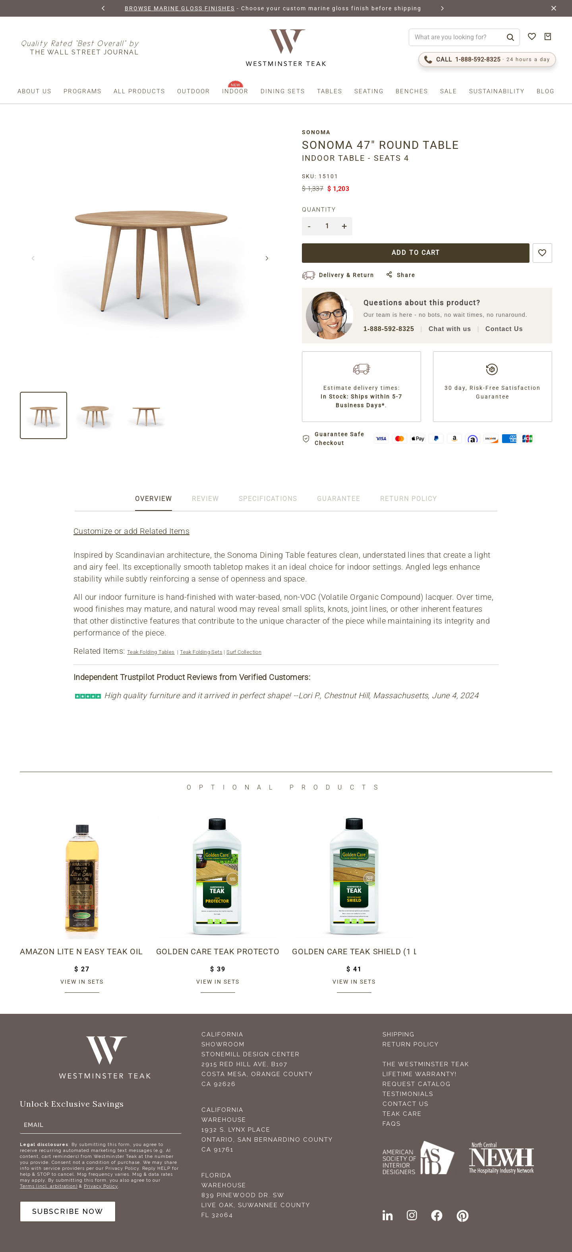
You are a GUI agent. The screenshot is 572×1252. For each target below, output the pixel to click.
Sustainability (497, 91)
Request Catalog (417, 1084)
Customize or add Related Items (131, 531)
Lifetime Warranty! (420, 1074)
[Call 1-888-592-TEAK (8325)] (487, 59)
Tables (329, 91)
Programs (83, 91)
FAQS (392, 1123)
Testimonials (408, 1094)
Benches (412, 91)
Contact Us (504, 329)
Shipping (399, 1034)
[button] (104, 8)
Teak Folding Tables (151, 652)
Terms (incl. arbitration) (48, 1186)
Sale (448, 91)
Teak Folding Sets (201, 652)
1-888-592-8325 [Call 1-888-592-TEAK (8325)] (388, 329)
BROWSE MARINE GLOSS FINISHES (180, 8)
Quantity (319, 209)
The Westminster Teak (426, 1064)
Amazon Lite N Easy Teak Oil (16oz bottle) (82, 951)
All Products (139, 91)
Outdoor (193, 91)
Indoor (235, 91)
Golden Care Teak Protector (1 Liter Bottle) (218, 951)
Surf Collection (243, 652)
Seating (369, 91)
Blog (546, 91)
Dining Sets (283, 91)
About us (34, 91)
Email (34, 1125)
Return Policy (411, 1044)
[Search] (510, 37)
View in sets (82, 981)
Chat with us (450, 329)
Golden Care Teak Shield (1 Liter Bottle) (354, 951)
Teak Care (402, 1113)
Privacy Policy (101, 1186)
